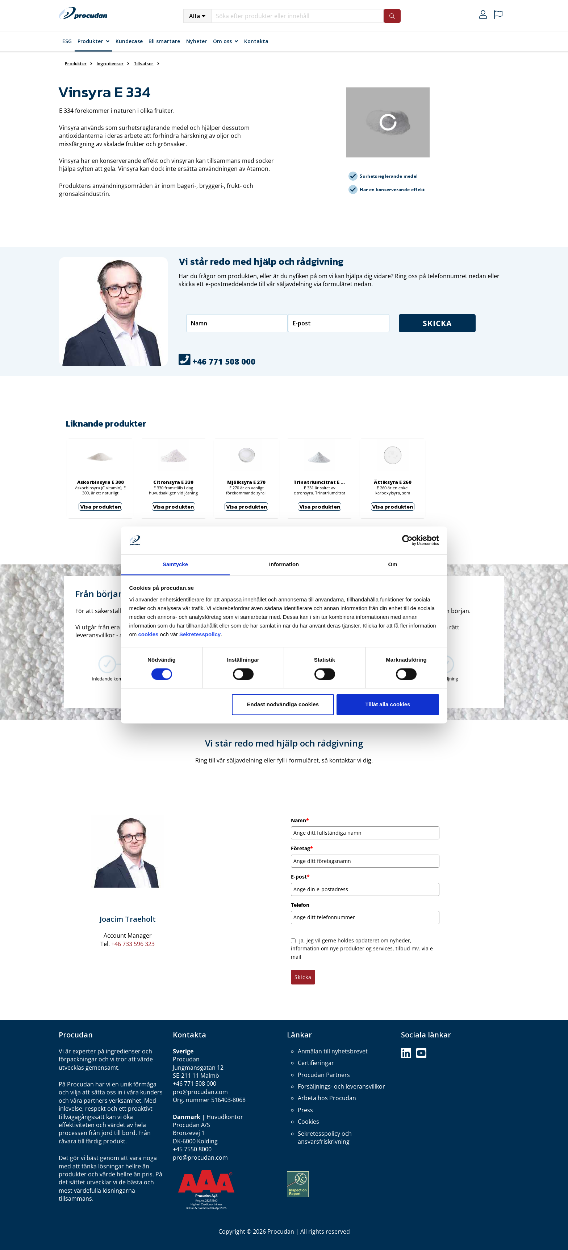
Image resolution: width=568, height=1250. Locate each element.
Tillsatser (144, 64)
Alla (194, 16)
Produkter (90, 41)
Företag (302, 848)
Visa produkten (100, 506)
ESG (67, 41)
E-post (300, 876)
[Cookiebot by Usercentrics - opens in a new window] (407, 540)
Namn (300, 820)
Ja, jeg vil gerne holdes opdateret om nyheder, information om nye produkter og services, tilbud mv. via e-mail (363, 948)
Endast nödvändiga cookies (283, 704)
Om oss (222, 41)
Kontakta (256, 41)
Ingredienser (110, 64)
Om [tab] (392, 564)
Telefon (300, 904)
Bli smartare (164, 41)
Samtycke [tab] (175, 564)
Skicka (453, 323)
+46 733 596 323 (133, 944)
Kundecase (129, 41)
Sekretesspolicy (200, 634)
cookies (149, 634)
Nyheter (196, 41)
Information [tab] (284, 564)
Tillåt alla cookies (387, 704)
